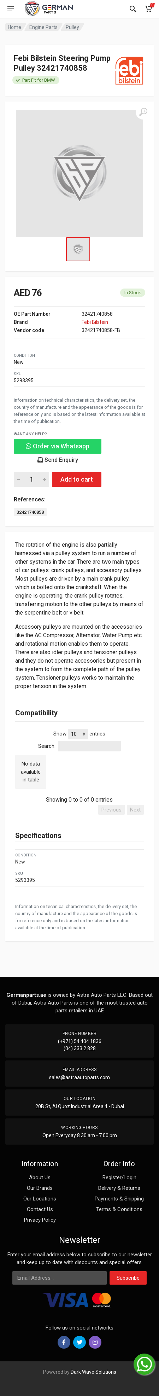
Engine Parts (43, 27)
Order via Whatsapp (57, 446)
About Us (40, 1177)
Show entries (79, 734)
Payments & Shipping (119, 1199)
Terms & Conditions (119, 1209)
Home (14, 27)
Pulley (72, 27)
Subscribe (128, 1278)
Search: (79, 746)
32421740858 (30, 512)
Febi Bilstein (95, 322)
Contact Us (40, 1209)
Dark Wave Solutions (93, 1372)
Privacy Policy (40, 1220)
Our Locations (39, 1199)
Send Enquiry (57, 459)
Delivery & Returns (119, 1188)
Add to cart (76, 479)
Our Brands (40, 1188)
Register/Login (119, 1177)
